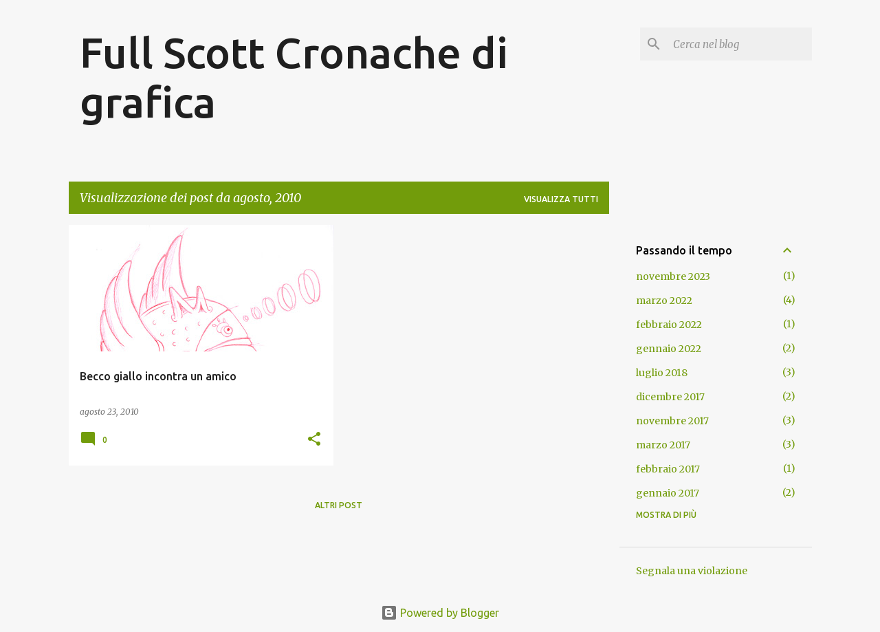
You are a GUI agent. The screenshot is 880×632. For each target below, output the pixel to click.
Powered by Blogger (440, 613)
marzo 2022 (664, 300)
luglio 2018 (662, 373)
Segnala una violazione (691, 571)
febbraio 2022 (669, 324)
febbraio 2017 (668, 469)
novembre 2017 (672, 421)
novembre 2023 (673, 276)
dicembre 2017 (670, 397)
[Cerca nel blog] (740, 44)
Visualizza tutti (561, 199)
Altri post (338, 505)
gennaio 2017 (667, 493)
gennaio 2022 (668, 348)
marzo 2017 (663, 445)
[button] (314, 440)
